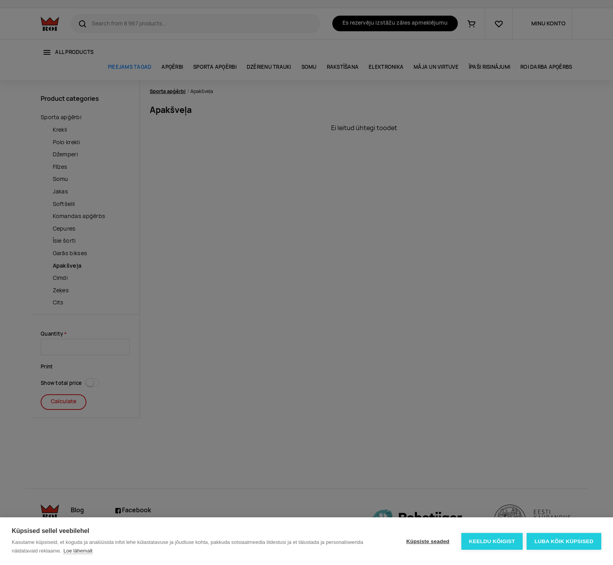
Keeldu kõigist (492, 541)
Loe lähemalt (77, 551)
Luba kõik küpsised (563, 541)
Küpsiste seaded (427, 541)
